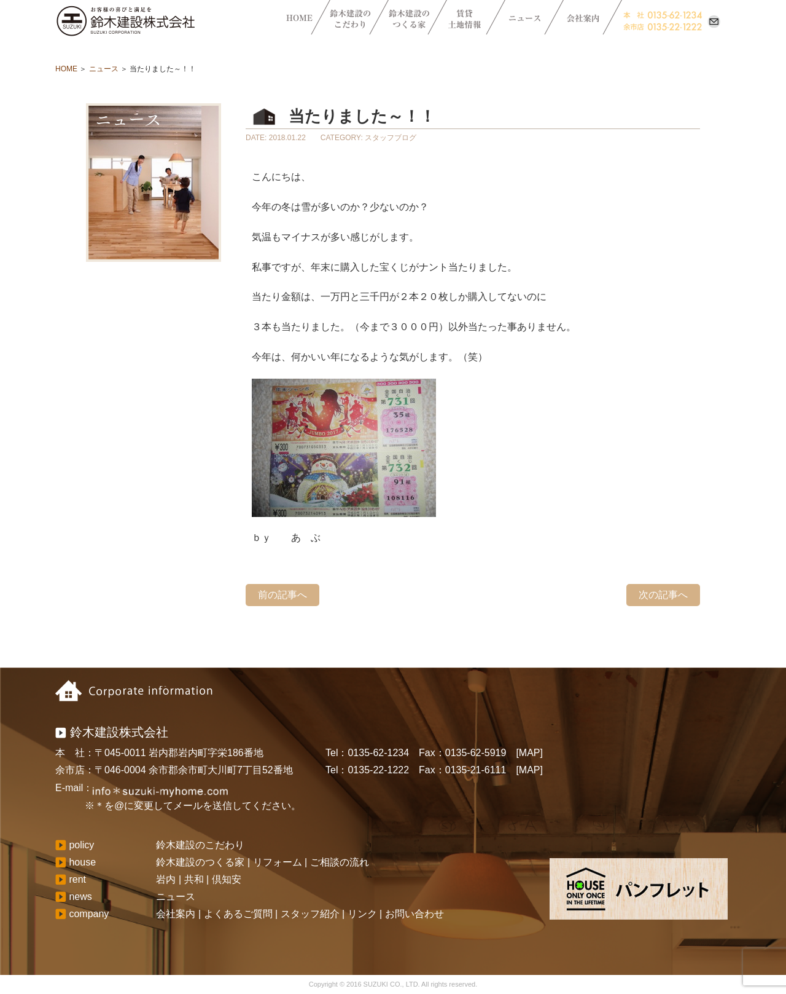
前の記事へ (282, 595)
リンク (362, 914)
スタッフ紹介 (310, 914)
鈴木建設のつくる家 (200, 862)
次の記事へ (663, 595)
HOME (66, 69)
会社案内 (175, 914)
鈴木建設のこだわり (200, 845)
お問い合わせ (414, 914)
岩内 (166, 879)
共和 (194, 879)
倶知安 (226, 879)
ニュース (104, 69)
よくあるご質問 (238, 914)
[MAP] (529, 752)
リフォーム (277, 862)
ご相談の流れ (339, 862)
